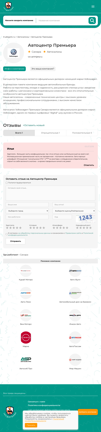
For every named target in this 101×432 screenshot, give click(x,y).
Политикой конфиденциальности (44, 420)
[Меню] (93, 6)
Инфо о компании (14, 69)
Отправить (15, 242)
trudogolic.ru (9, 37)
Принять (31, 425)
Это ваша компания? (42, 69)
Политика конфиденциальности (44, 405)
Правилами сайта (73, 234)
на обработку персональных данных (34, 234)
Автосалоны (23, 37)
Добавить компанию (87, 412)
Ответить (89, 165)
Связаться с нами (36, 401)
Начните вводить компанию (19, 20)
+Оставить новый (33, 125)
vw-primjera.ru (35, 57)
